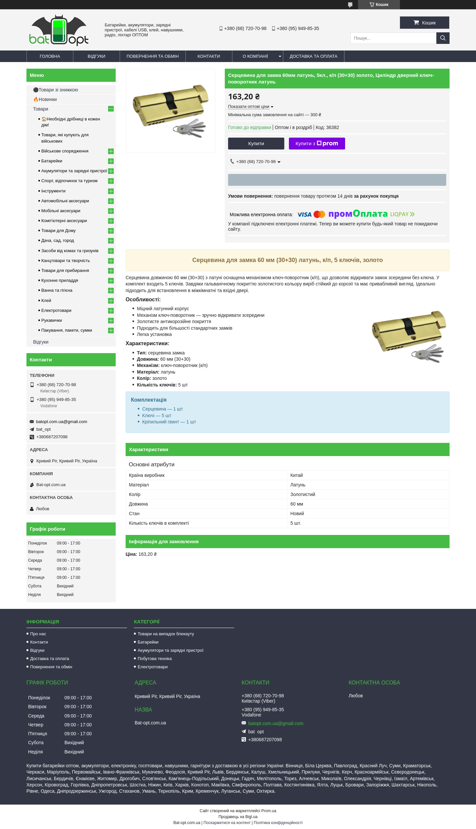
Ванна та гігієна (56, 290)
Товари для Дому (58, 230)
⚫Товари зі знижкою (55, 89)
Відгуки (96, 56)
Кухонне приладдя (59, 280)
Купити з (317, 144)
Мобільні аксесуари (60, 210)
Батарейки (51, 160)
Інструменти (53, 190)
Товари (40, 109)
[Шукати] (443, 38)
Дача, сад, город (57, 240)
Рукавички (51, 320)
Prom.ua (268, 811)
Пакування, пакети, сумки (66, 330)
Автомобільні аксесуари (65, 200)
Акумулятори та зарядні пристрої (74, 170)
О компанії (255, 56)
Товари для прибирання (65, 270)
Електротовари (56, 310)
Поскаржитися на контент (227, 822)
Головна (50, 56)
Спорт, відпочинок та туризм (69, 180)
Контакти (209, 56)
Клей (46, 300)
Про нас (38, 633)
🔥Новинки (45, 99)
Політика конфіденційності (278, 822)
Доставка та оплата (313, 56)
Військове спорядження (65, 151)
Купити (256, 143)
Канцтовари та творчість (65, 260)
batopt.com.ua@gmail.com (61, 421)
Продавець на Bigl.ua (238, 816)
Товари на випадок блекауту (166, 633)
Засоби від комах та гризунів (70, 250)
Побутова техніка (155, 658)
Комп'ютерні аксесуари (64, 220)
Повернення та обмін (153, 56)
